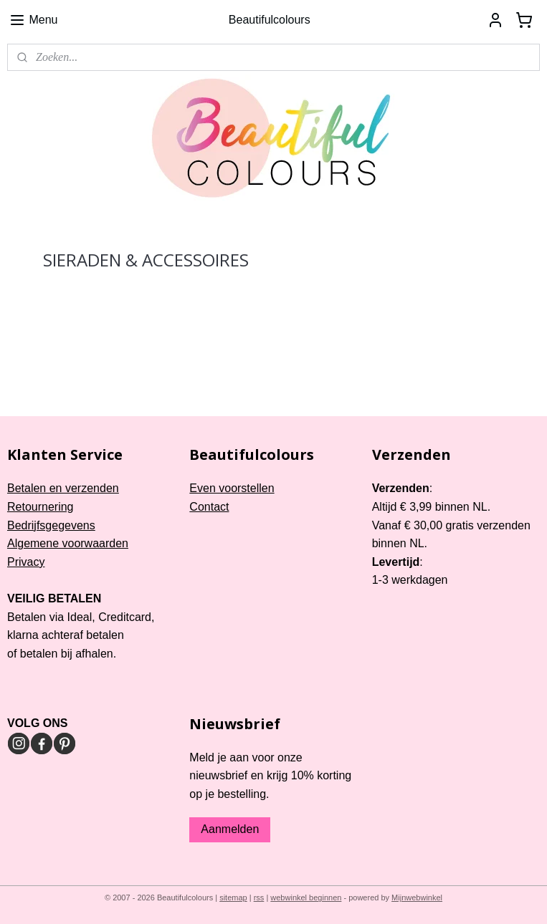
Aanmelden (230, 829)
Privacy (25, 562)
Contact (209, 507)
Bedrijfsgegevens (51, 525)
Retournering (40, 507)
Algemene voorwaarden (67, 543)
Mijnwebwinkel (416, 897)
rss (259, 897)
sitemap (233, 897)
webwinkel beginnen (305, 897)
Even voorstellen (231, 488)
